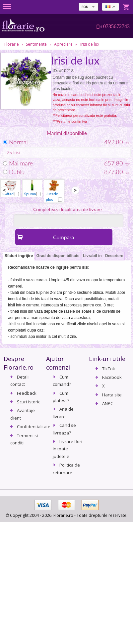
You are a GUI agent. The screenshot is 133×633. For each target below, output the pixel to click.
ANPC (107, 403)
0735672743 (116, 26)
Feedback (26, 393)
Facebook (112, 377)
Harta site (112, 395)
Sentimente (36, 44)
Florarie (11, 44)
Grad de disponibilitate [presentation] (58, 255)
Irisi (16, 152)
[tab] (18, 256)
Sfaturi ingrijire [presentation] (19, 255)
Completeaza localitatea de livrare (67, 209)
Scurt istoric (28, 402)
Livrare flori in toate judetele (67, 448)
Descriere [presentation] (114, 255)
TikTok (108, 369)
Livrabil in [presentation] (92, 255)
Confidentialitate (33, 427)
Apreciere (63, 44)
